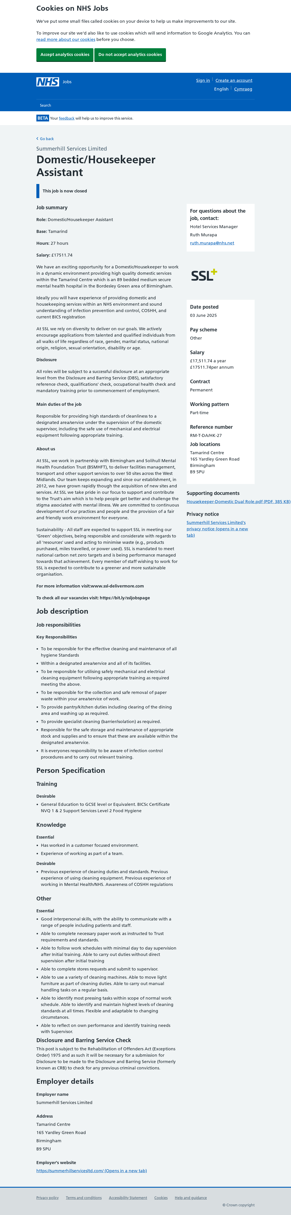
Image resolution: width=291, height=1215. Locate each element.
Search (45, 105)
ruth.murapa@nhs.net (212, 243)
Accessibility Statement (128, 1197)
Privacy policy (47, 1197)
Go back (45, 138)
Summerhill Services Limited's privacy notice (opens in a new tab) (217, 529)
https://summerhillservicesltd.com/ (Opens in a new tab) (91, 1170)
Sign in (203, 80)
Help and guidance (191, 1197)
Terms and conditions (84, 1197)
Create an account (234, 80)
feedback (67, 118)
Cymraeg (243, 89)
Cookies (161, 1197)
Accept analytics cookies (64, 54)
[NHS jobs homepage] (53, 81)
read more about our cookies (65, 39)
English (221, 89)
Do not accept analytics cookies (130, 54)
